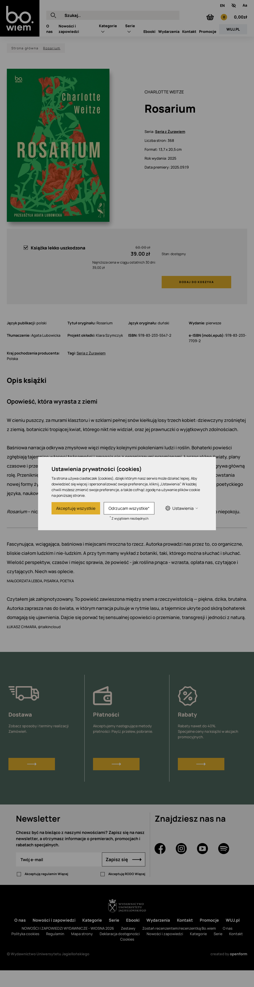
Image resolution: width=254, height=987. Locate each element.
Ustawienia (181, 508)
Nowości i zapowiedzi (54, 936)
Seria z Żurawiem (170, 148)
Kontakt (189, 50)
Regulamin (55, 950)
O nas (20, 936)
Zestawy (128, 944)
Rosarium (51, 65)
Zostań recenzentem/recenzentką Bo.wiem (179, 944)
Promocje (207, 50)
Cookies (127, 955)
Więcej (63, 890)
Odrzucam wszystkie (129, 508)
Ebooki (149, 50)
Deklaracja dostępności (120, 950)
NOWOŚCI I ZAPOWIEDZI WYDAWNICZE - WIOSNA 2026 (68, 944)
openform (238, 970)
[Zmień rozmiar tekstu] (245, 8)
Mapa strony (82, 950)
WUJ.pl (233, 936)
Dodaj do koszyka (196, 299)
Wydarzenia (168, 50)
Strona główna (25, 65)
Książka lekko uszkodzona (54, 264)
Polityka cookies (25, 950)
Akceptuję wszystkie (76, 508)
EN (222, 8)
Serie (130, 44)
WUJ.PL (233, 48)
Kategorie (108, 44)
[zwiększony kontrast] (234, 9)
